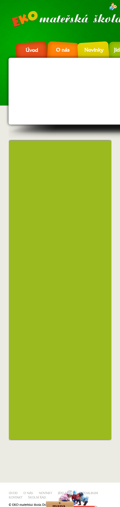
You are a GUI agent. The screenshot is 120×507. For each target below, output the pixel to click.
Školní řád (37, 497)
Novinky (93, 50)
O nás (62, 50)
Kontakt (15, 497)
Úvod (32, 50)
